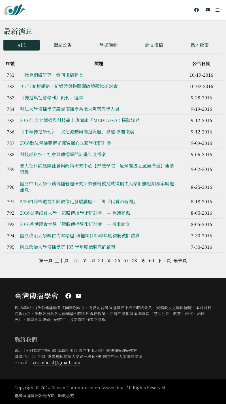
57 (126, 260)
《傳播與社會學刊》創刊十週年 (51, 97)
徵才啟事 (200, 45)
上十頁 (62, 260)
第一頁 (46, 260)
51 (76, 260)
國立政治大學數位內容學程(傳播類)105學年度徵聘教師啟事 (80, 235)
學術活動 (108, 45)
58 (134, 260)
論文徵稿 (154, 45)
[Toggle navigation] (217, 10)
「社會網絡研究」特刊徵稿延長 (51, 75)
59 (143, 260)
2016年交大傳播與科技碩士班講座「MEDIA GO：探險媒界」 (82, 120)
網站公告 (63, 45)
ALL (21, 45)
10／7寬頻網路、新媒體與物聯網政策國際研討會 (69, 86)
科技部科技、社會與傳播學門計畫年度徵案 (63, 154)
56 (117, 260)
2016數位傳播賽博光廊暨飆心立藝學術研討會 (65, 143)
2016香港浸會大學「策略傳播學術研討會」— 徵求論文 (75, 224)
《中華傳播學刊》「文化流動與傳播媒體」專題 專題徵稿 (77, 131)
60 (151, 260)
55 (109, 260)
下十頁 (164, 260)
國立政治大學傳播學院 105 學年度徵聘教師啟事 (68, 247)
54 (100, 260)
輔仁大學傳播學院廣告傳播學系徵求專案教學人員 (70, 109)
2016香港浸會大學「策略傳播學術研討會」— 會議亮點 (75, 213)
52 (85, 260)
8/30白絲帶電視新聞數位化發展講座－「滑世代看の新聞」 (79, 201)
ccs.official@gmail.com (56, 362)
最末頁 (180, 260)
